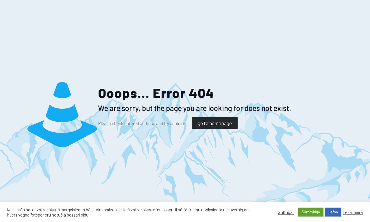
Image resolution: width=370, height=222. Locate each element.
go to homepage (215, 123)
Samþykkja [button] (311, 212)
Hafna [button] (333, 212)
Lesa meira (353, 212)
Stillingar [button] (286, 212)
